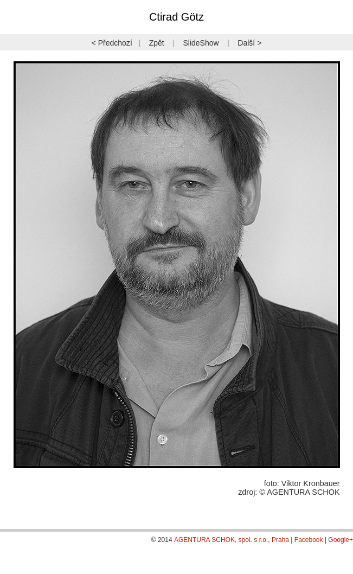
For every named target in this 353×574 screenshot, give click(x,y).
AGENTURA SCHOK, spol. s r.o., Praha (231, 540)
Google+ (340, 540)
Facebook (308, 540)
